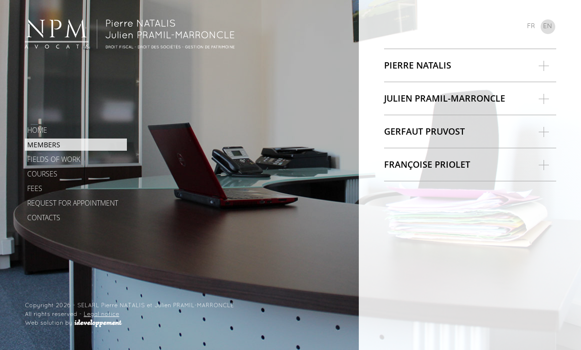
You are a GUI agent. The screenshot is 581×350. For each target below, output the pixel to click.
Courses (42, 173)
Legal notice (101, 314)
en (547, 26)
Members (43, 144)
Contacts (43, 217)
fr (531, 26)
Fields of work (53, 159)
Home (37, 130)
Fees (34, 188)
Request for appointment (72, 203)
